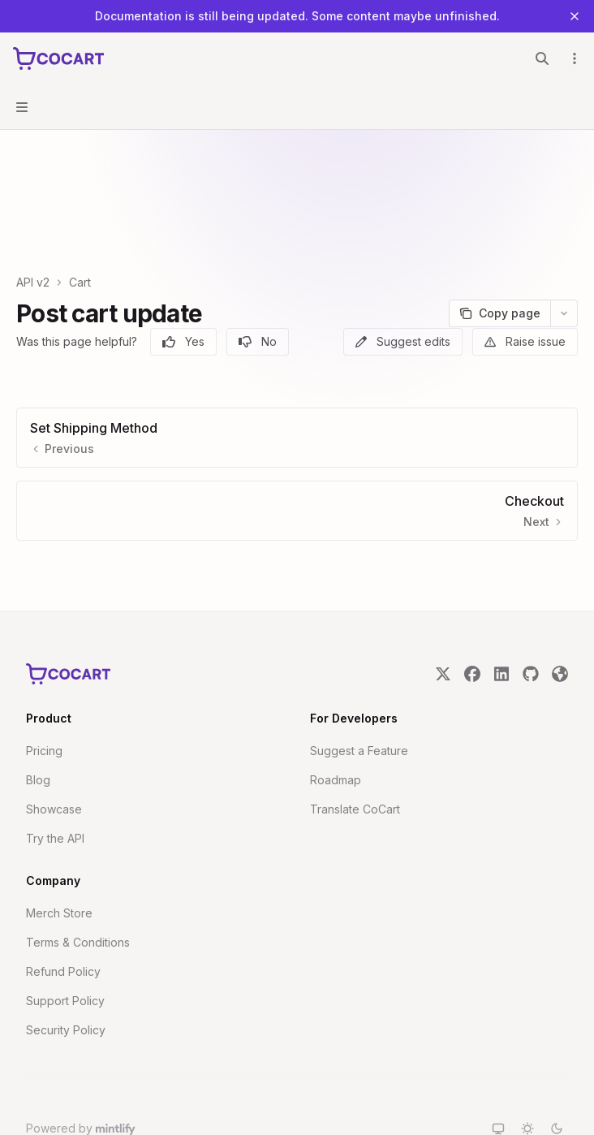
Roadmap (335, 723)
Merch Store (59, 856)
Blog (38, 723)
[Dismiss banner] (574, 16)
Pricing (44, 694)
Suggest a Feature (359, 694)
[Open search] (542, 58)
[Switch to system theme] (498, 1071)
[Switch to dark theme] (556, 1071)
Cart (80, 225)
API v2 (33, 225)
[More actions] (573, 58)
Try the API (55, 781)
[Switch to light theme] (527, 1071)
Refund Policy (63, 914)
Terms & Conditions (78, 885)
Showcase (54, 752)
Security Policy (65, 973)
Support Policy (65, 944)
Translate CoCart (355, 752)
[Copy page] (499, 256)
